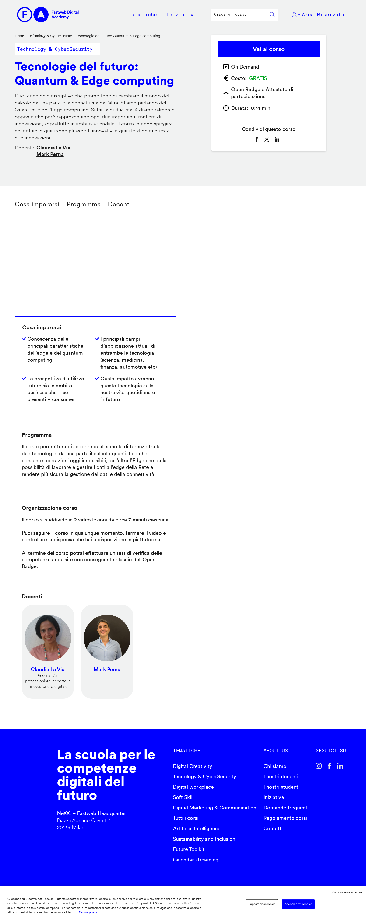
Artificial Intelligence (197, 828)
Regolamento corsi (285, 818)
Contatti (273, 828)
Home (19, 36)
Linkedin (340, 766)
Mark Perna (50, 154)
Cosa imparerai (37, 204)
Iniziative (274, 797)
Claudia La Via (53, 148)
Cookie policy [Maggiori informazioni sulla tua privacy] (88, 912)
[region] (183, 901)
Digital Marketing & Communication (214, 808)
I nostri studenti (281, 787)
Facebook (329, 766)
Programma (84, 204)
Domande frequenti (286, 808)
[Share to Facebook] (256, 139)
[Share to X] (266, 139)
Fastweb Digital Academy (30, 791)
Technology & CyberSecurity (50, 36)
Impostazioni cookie (262, 904)
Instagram (319, 766)
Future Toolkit (188, 849)
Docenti (119, 204)
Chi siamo (275, 766)
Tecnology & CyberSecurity (204, 776)
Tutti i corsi (185, 818)
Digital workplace (193, 787)
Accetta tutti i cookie (298, 904)
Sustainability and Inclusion (204, 839)
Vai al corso (269, 48)
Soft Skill (183, 797)
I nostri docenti (281, 776)
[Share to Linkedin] (277, 139)
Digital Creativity (192, 766)
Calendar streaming (195, 860)
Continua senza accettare (347, 892)
